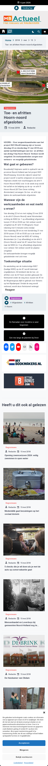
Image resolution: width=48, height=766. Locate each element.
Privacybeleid (28, 763)
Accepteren (24, 743)
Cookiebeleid (18, 763)
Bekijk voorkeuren (24, 757)
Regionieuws (10, 108)
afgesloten (17, 302)
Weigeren (24, 750)
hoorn (9, 306)
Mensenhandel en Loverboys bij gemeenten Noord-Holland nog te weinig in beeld (21, 625)
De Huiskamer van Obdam (17, 678)
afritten (29, 302)
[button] (44, 712)
